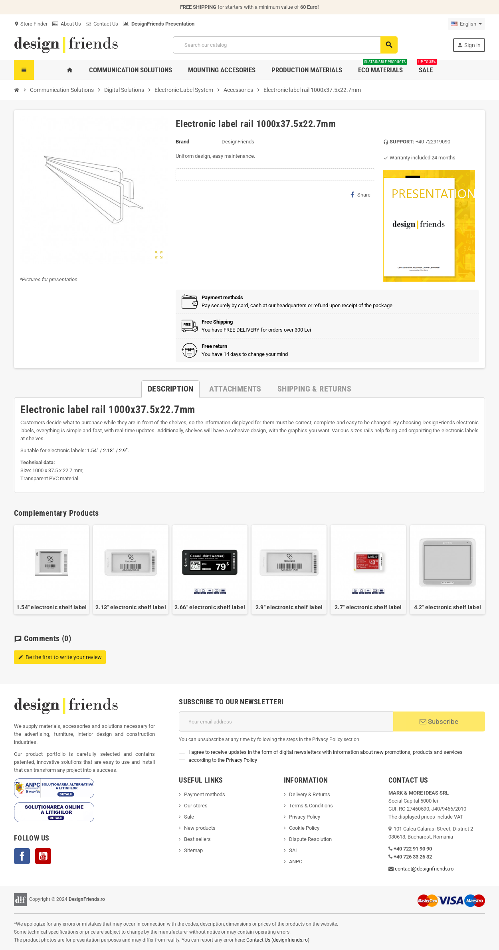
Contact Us (102, 24)
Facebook (22, 856)
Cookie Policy (304, 828)
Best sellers (197, 839)
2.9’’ (123, 450)
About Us (66, 24)
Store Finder (31, 24)
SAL (293, 850)
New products (200, 828)
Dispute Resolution (310, 839)
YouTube (43, 856)
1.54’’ (93, 450)
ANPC (295, 862)
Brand (182, 142)
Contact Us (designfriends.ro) (277, 940)
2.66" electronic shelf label (209, 607)
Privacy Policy (241, 760)
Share (360, 194)
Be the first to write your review (60, 657)
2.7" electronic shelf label (368, 607)
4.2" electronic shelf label (447, 607)
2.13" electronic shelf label (130, 607)
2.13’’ (109, 450)
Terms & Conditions (311, 806)
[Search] (285, 45)
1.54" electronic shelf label (51, 607)
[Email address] (286, 721)
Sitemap (193, 850)
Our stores (196, 806)
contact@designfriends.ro (424, 869)
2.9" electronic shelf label (289, 607)
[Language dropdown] (466, 24)
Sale (189, 817)
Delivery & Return (308, 794)
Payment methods (204, 794)
